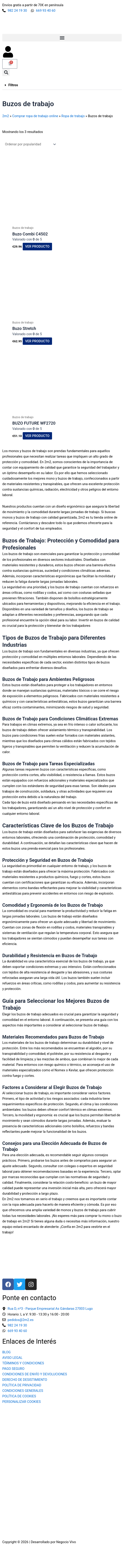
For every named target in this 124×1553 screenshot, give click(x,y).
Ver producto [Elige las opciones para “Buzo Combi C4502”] (37, 246)
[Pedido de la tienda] (29, 144)
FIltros (13, 85)
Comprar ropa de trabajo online (35, 116)
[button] (62, 37)
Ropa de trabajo (73, 116)
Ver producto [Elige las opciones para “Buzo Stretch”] (37, 341)
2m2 (5, 116)
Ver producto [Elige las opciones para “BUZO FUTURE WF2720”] (37, 436)
